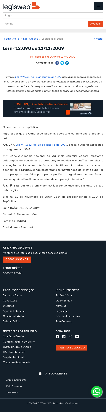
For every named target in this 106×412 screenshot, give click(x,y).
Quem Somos (64, 300)
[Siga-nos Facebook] (57, 336)
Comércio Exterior (14, 316)
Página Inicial (11, 38)
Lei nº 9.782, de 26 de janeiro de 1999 (38, 77)
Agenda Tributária (14, 311)
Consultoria (10, 300)
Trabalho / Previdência (16, 362)
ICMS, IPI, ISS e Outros (17, 346)
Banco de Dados (12, 295)
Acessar (95, 23)
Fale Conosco (64, 321)
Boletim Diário (11, 321)
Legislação (62, 311)
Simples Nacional (13, 357)
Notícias (61, 305)
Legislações (30, 38)
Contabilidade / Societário (19, 341)
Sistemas (8, 305)
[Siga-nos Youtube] (77, 336)
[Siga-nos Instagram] (70, 336)
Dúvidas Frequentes (68, 316)
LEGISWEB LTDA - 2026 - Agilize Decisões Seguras (53, 403)
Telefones (12, 392)
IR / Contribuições (14, 352)
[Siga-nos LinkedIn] (63, 336)
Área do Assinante (16, 379)
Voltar (98, 38)
